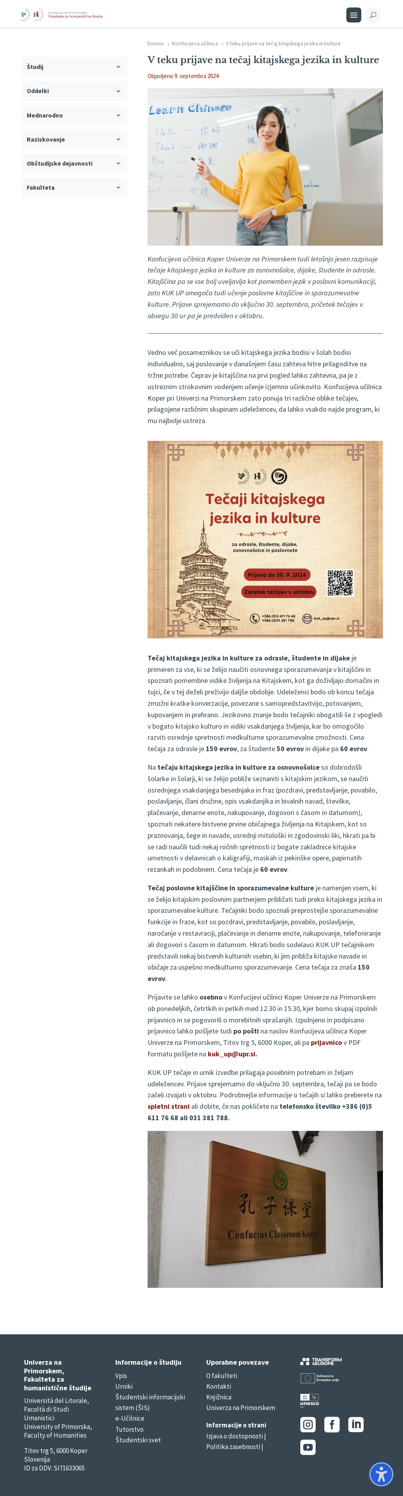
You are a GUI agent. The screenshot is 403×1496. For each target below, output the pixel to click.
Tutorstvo (129, 1429)
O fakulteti (221, 1375)
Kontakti (218, 1386)
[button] (381, 1474)
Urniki (124, 1386)
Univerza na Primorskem (240, 1407)
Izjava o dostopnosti (234, 1436)
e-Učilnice (129, 1418)
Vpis (121, 1375)
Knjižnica (218, 1397)
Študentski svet (138, 1440)
